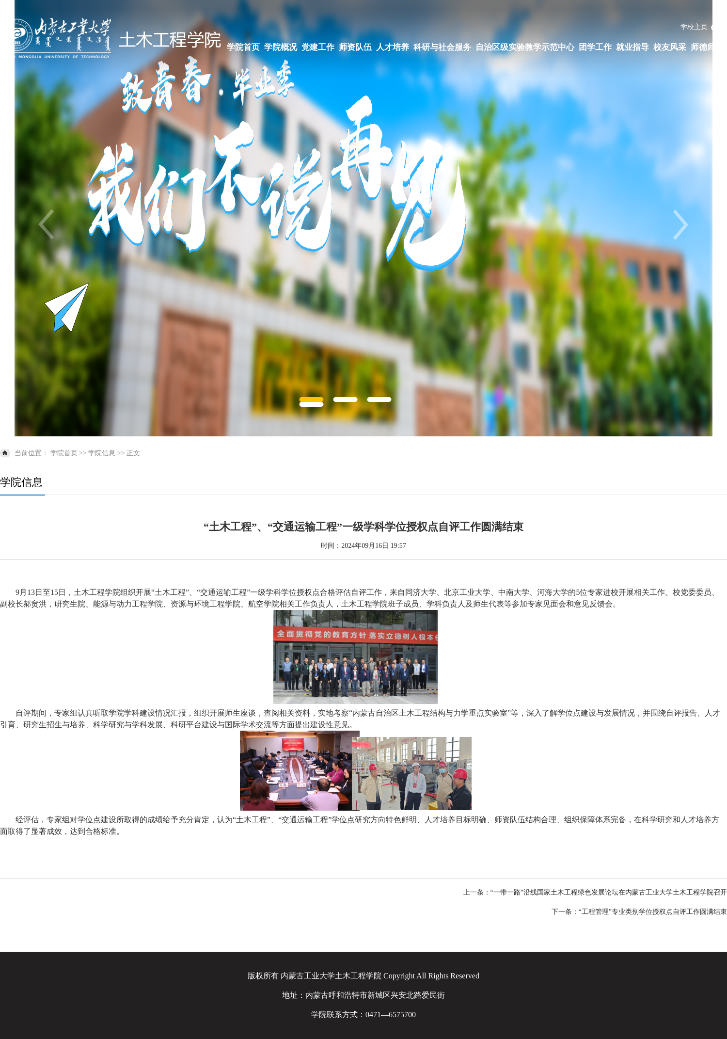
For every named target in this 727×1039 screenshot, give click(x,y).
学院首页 (243, 47)
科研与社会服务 (442, 47)
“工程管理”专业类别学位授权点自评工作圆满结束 (653, 911)
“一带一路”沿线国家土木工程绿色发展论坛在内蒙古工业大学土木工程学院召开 (608, 892)
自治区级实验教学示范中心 (524, 47)
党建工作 (317, 47)
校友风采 (669, 47)
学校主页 (694, 27)
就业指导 (632, 47)
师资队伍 (355, 47)
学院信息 (101, 453)
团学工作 (595, 47)
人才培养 (392, 47)
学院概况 (280, 47)
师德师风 (707, 47)
